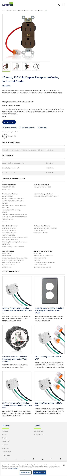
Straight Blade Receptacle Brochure (13, 163)
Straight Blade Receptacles (27, 10)
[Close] (64, 465)
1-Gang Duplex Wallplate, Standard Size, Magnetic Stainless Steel (49, 310)
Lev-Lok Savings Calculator (11, 105)
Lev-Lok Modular (38, 10)
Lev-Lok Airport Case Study (10, 168)
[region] (33, 469)
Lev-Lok (45, 10)
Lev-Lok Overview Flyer (9, 173)
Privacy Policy (14, 468)
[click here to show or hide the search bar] (59, 5)
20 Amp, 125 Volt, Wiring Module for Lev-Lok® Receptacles (17, 310)
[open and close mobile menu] (63, 5)
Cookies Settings (25, 472)
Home (4, 10)
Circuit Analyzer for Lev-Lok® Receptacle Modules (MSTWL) (15, 359)
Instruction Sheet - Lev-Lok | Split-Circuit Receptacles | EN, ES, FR (23, 150)
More (4, 116)
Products (9, 10)
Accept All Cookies (39, 472)
